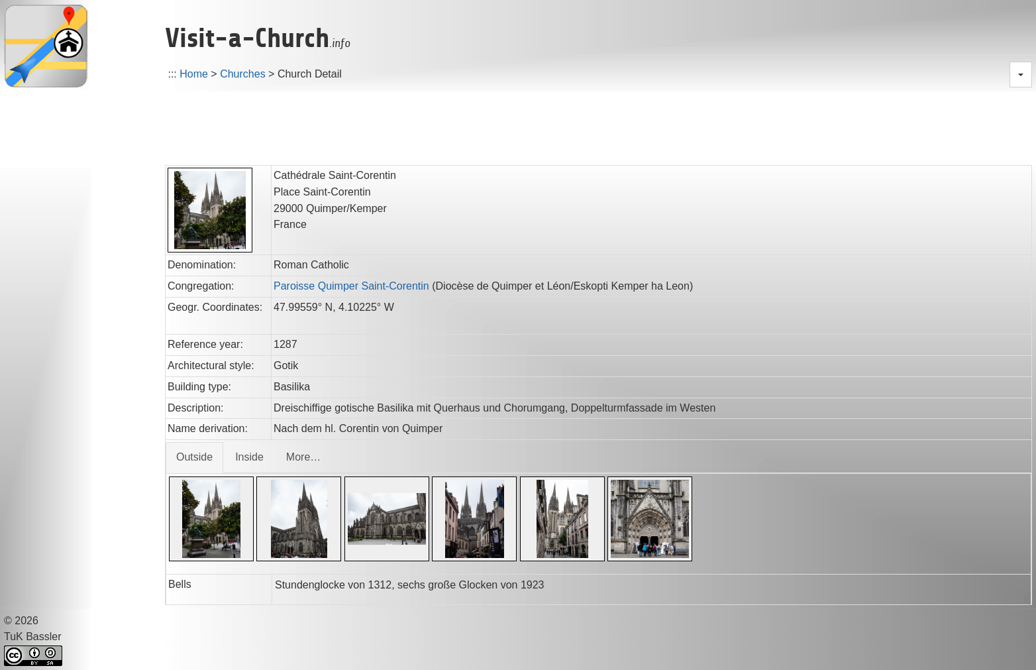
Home (194, 74)
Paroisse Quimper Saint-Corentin (351, 286)
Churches (242, 74)
